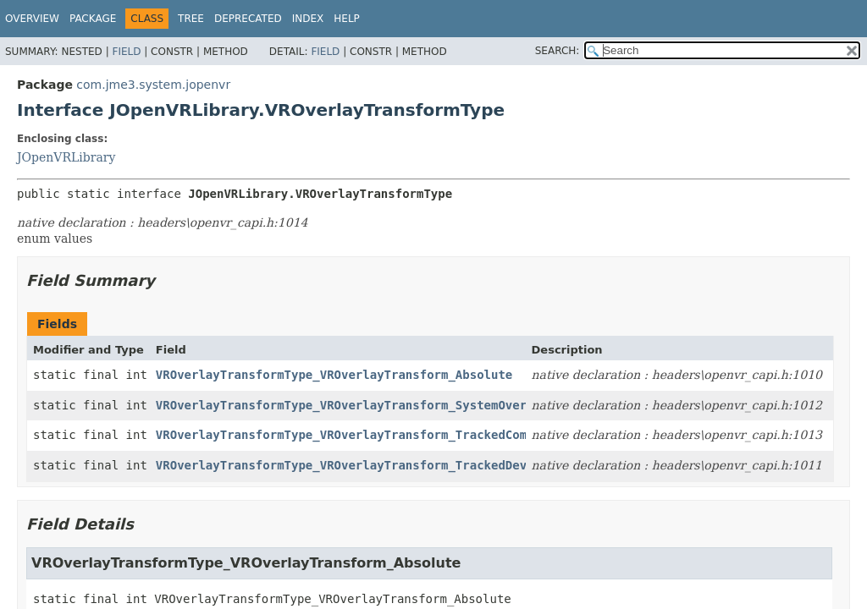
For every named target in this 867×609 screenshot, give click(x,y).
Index (308, 19)
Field (126, 52)
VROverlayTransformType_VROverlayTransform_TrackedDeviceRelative (380, 465)
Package (92, 19)
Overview (32, 19)
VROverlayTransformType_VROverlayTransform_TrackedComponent (363, 435)
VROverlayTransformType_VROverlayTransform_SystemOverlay (352, 405)
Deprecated (248, 19)
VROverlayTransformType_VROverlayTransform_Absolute (334, 374)
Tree (191, 19)
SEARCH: (557, 51)
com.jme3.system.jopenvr (153, 84)
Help (347, 19)
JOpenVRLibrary (66, 157)
